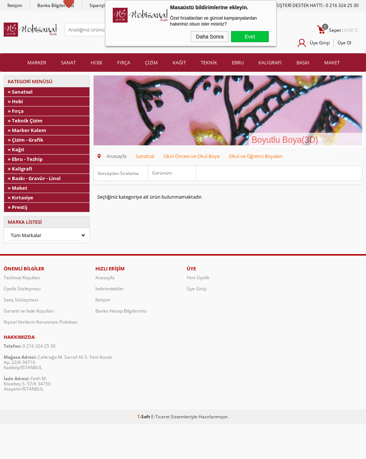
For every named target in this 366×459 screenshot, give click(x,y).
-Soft (144, 417)
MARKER (36, 62)
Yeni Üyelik (198, 277)
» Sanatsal (20, 91)
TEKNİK (209, 62)
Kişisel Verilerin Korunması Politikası (41, 322)
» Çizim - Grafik (25, 139)
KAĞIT (179, 62)
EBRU (238, 62)
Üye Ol (344, 43)
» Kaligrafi (20, 168)
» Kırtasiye (20, 197)
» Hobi (15, 101)
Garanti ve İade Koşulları (29, 311)
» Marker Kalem (27, 130)
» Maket (17, 188)
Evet (250, 37)
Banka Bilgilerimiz (55, 5)
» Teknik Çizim (25, 120)
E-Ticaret (160, 417)
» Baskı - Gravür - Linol (34, 178)
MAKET (332, 62)
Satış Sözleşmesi (21, 300)
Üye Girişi (320, 43)
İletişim (14, 5)
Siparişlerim (101, 5)
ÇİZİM (151, 62)
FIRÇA (123, 62)
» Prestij (17, 207)
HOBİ (96, 62)
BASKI (302, 62)
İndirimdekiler (109, 289)
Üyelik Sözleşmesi (22, 289)
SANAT (68, 62)
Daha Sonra (210, 37)
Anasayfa (105, 277)
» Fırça (16, 111)
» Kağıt (16, 149)
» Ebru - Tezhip (25, 159)
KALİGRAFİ (270, 62)
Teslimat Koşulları (22, 277)
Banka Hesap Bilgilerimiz (121, 311)
